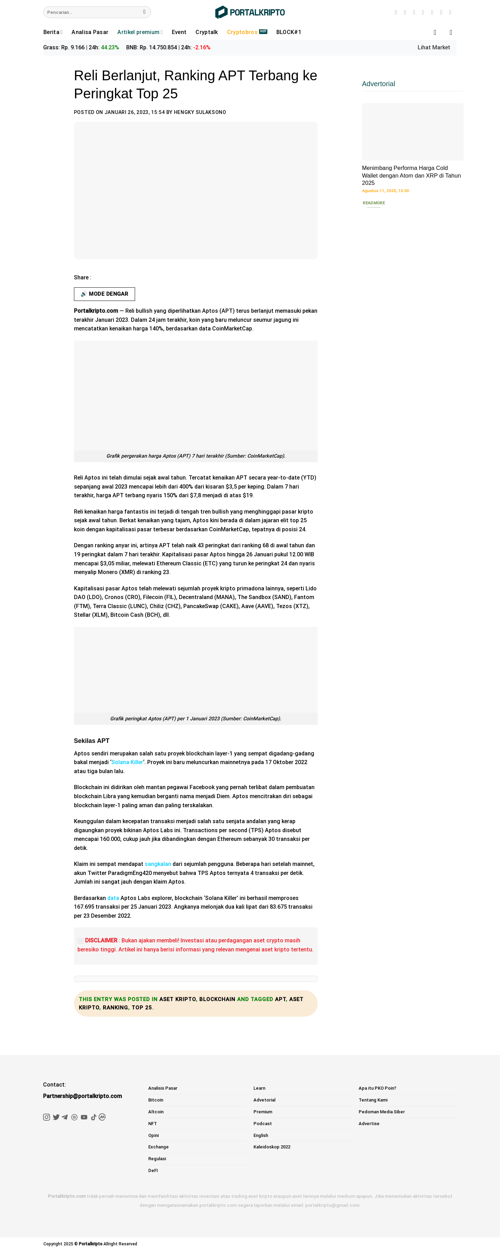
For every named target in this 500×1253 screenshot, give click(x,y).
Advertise (369, 1123)
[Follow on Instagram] (397, 12)
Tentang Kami (373, 1100)
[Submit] (144, 12)
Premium (262, 1111)
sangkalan (158, 864)
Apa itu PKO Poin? (377, 1088)
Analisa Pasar (90, 32)
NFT (152, 1123)
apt (280, 999)
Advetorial (264, 1100)
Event (179, 32)
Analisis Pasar (162, 1088)
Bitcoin (155, 1100)
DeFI (153, 1170)
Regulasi (157, 1158)
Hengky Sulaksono (200, 112)
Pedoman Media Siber (382, 1111)
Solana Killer (127, 762)
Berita (52, 32)
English (260, 1135)
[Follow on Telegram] (452, 12)
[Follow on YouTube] (443, 12)
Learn (259, 1088)
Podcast (262, 1123)
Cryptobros (242, 32)
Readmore (374, 202)
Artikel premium (139, 32)
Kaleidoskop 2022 (271, 1146)
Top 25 (142, 1008)
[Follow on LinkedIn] (434, 12)
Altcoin (156, 1111)
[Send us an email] (425, 12)
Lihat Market (434, 47)
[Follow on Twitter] (415, 12)
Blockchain (217, 999)
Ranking (115, 1008)
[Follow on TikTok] (406, 12)
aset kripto (177, 999)
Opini (153, 1135)
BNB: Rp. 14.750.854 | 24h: (175, 47)
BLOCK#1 (288, 32)
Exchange (158, 1146)
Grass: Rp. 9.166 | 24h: (88, 47)
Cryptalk (206, 32)
